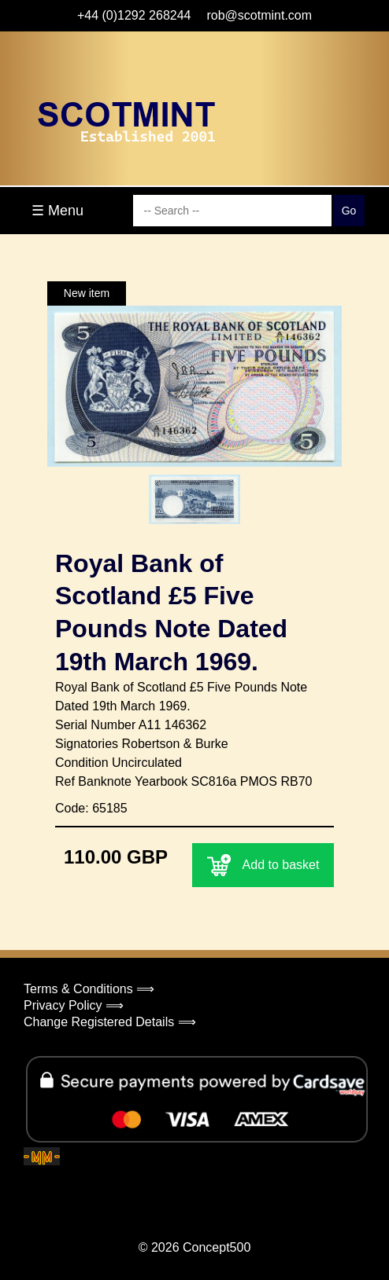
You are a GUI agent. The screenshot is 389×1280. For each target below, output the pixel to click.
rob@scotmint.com (259, 15)
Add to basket (263, 865)
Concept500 (216, 1247)
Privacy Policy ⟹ (74, 1005)
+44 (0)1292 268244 (134, 15)
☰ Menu (57, 210)
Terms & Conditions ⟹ (89, 989)
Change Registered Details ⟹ (110, 1022)
